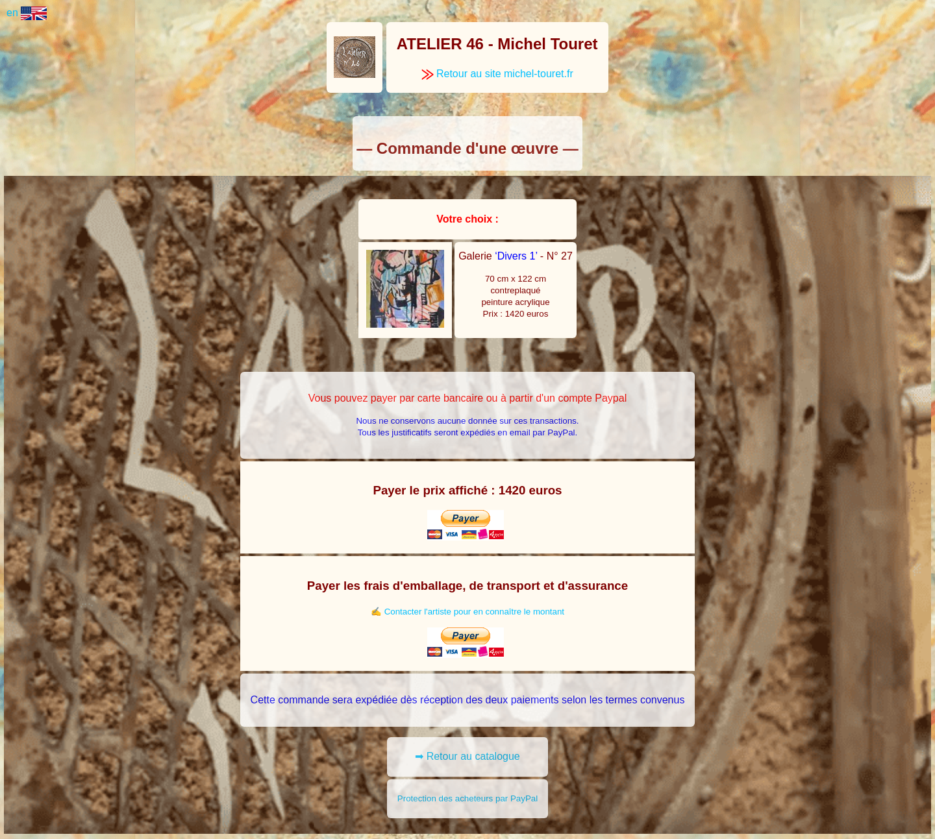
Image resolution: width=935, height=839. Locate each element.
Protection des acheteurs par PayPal (467, 798)
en (26, 12)
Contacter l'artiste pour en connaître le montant (474, 611)
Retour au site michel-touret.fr (497, 73)
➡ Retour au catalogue (467, 756)
